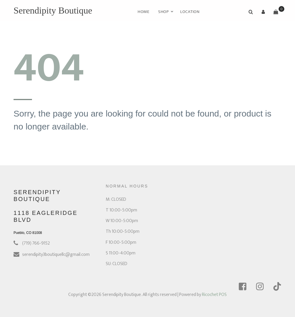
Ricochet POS (214, 295)
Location (190, 11)
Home (144, 11)
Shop (163, 11)
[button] (263, 12)
